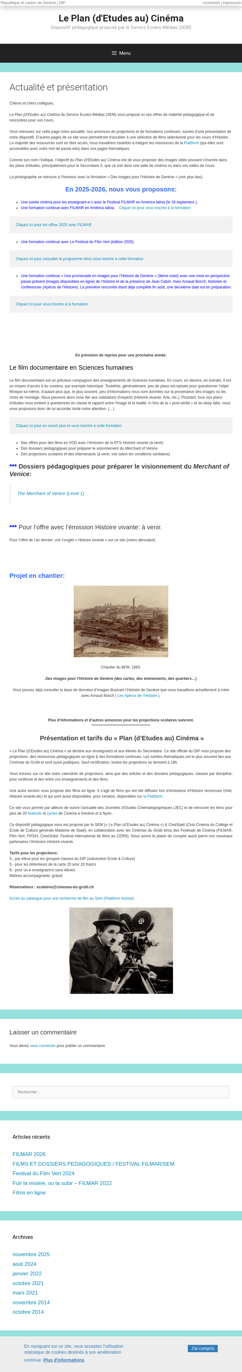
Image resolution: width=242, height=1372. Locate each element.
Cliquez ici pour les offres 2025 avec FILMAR (53, 225)
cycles (52, 813)
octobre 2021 (28, 1283)
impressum (232, 3)
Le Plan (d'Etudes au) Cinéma (121, 18)
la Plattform (153, 796)
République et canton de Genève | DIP (33, 3)
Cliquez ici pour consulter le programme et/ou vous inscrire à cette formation (79, 259)
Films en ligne (29, 1193)
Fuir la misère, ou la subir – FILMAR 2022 (62, 1183)
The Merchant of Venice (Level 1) (50, 493)
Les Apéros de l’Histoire (137, 695)
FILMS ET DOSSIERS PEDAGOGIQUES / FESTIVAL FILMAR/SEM (94, 1164)
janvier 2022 (27, 1274)
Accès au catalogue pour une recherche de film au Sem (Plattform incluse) (71, 898)
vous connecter (42, 1046)
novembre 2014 (31, 1303)
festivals (35, 813)
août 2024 (25, 1264)
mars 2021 (25, 1293)
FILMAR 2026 (29, 1154)
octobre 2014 (28, 1312)
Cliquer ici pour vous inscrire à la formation (155, 208)
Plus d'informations (63, 1360)
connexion (211, 3)
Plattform (191, 143)
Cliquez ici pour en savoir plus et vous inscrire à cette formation (69, 426)
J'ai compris (202, 1348)
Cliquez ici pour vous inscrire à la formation (52, 304)
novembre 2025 (31, 1254)
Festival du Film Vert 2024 (44, 1173)
